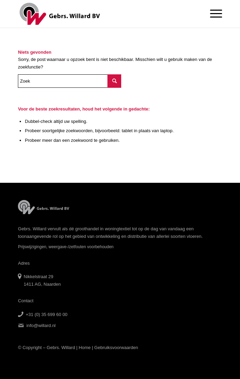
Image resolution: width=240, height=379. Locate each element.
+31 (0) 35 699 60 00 (46, 314)
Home (85, 347)
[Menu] (212, 14)
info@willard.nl (41, 325)
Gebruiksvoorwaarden (116, 347)
